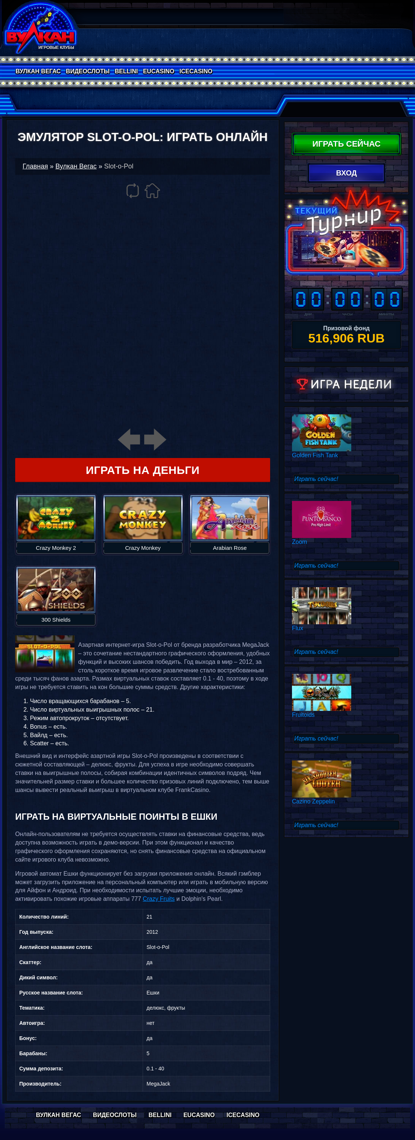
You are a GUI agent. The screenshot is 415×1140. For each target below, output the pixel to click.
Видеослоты (88, 71)
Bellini (126, 71)
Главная (35, 166)
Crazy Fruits (159, 899)
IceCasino (195, 71)
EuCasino (158, 71)
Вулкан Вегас (38, 71)
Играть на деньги (142, 470)
